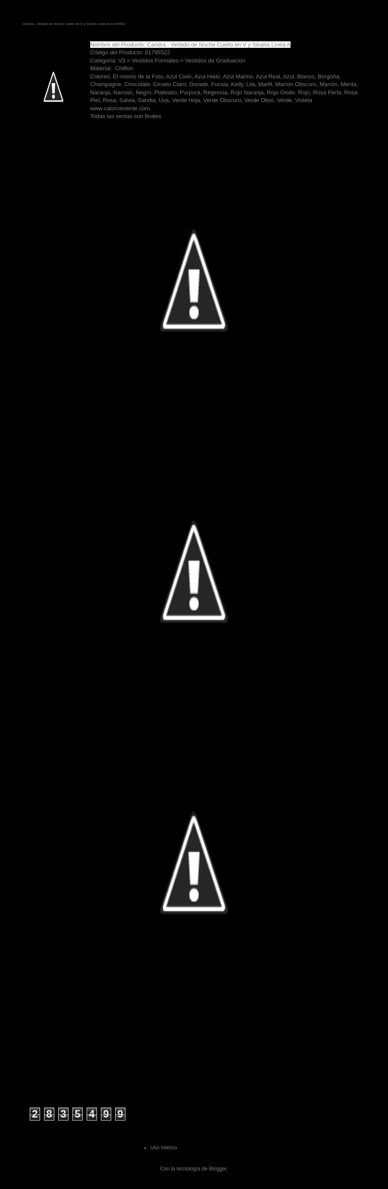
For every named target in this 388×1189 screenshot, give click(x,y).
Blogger (218, 1169)
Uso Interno (163, 1148)
